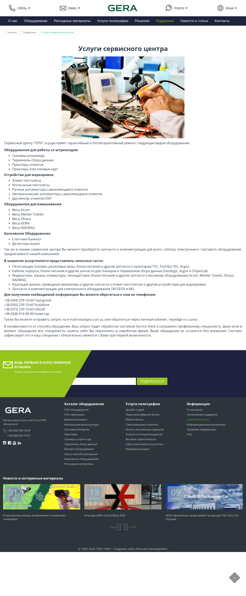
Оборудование (35, 21)
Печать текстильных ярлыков (144, 429)
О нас (12, 21)
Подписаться (152, 381)
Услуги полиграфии (112, 21)
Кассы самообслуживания (80, 454)
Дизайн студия (135, 409)
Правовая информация (201, 429)
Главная (12, 32)
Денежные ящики (75, 419)
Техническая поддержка (202, 414)
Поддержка (165, 21)
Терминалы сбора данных (80, 444)
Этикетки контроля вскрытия (144, 434)
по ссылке (190, 319)
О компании (194, 409)
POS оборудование (76, 409)
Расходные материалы (72, 21)
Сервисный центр (198, 419)
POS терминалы (74, 414)
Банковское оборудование (81, 459)
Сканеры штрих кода (77, 439)
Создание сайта (124, 549)
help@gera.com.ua (90, 319)
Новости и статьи (194, 21)
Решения (142, 21)
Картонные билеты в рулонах (144, 444)
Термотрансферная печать (143, 414)
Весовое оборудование (79, 449)
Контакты (222, 21)
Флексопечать (135, 419)
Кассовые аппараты (76, 429)
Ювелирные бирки (138, 449)
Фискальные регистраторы (81, 424)
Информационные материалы (206, 424)
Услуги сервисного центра (58, 32)
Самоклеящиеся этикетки (142, 424)
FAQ (189, 434)
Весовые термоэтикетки (141, 439)
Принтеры (70, 434)
